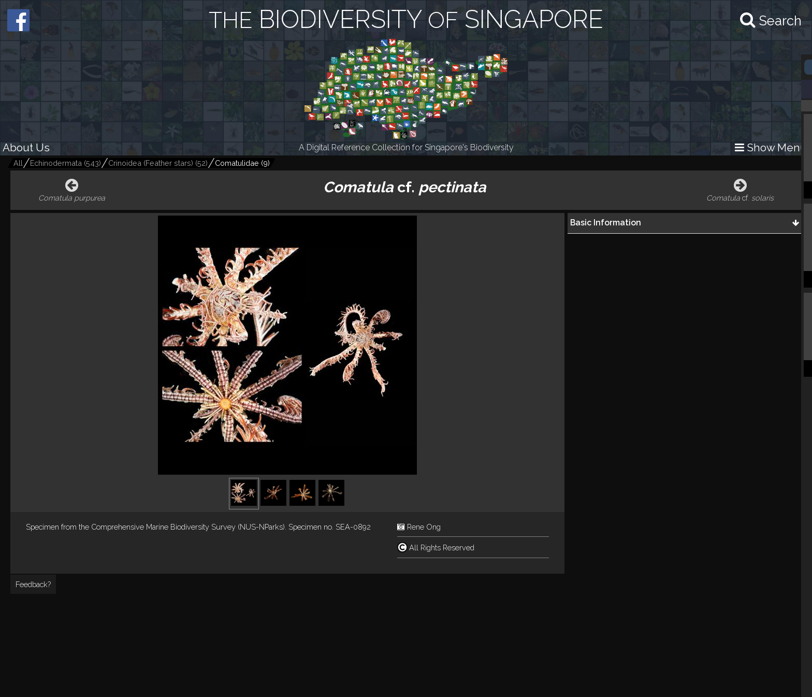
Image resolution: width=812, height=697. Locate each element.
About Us (26, 147)
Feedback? (33, 584)
